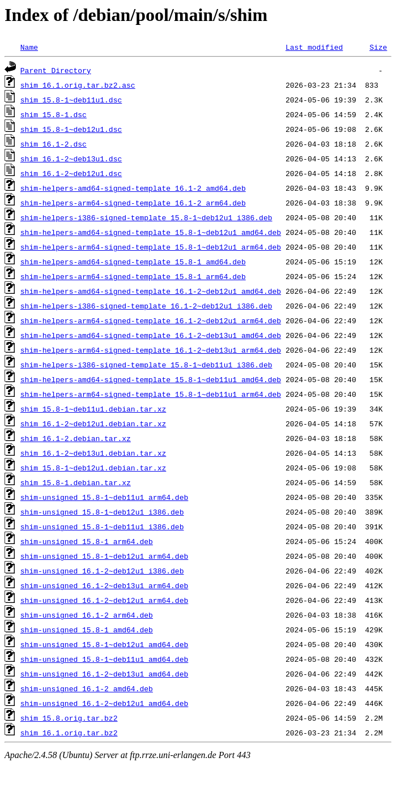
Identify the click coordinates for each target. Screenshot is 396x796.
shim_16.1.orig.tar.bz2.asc (77, 85)
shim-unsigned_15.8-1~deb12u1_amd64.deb (104, 644)
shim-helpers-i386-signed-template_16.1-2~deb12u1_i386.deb (146, 306)
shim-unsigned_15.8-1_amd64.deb (86, 629)
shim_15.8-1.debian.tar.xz (75, 482)
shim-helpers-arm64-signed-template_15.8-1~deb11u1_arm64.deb (150, 394)
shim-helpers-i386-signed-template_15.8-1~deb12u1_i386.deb (146, 217)
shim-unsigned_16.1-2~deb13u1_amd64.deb (104, 674)
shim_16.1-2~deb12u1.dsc (71, 173)
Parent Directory (55, 70)
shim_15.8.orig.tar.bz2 (69, 718)
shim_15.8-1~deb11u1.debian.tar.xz (93, 409)
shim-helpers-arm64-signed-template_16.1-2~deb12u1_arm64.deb (150, 320)
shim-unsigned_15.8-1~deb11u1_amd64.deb (104, 659)
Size (378, 47)
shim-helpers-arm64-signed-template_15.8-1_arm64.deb (133, 276)
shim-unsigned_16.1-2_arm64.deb (86, 615)
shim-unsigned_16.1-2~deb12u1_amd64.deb (104, 703)
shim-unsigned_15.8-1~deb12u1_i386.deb (102, 512)
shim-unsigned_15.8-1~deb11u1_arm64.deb (104, 497)
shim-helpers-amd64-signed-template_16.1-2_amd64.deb (133, 188)
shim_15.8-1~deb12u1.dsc (71, 129)
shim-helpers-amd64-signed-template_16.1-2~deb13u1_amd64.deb (150, 335)
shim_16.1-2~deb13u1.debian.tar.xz (93, 453)
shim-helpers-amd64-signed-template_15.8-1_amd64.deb (133, 261)
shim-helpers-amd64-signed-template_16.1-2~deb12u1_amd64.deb (150, 291)
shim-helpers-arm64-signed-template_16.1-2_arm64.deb (133, 203)
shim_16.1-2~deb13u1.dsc (71, 158)
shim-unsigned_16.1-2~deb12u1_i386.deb (102, 571)
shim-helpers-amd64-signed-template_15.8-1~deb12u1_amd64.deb (150, 232)
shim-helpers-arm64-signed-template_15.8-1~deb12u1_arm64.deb (150, 247)
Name (29, 47)
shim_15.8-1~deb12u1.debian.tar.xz (93, 468)
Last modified (314, 47)
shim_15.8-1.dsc (53, 114)
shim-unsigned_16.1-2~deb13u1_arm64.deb (104, 585)
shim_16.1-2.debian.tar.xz (75, 438)
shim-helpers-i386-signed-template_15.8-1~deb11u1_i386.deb (146, 365)
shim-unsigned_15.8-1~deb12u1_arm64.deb (104, 556)
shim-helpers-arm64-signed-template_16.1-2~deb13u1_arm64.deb (150, 350)
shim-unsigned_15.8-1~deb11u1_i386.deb (102, 526)
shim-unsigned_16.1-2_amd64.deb (86, 688)
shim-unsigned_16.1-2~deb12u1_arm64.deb (104, 600)
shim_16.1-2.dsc (53, 144)
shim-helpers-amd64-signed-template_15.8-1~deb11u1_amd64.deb (150, 379)
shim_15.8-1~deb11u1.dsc (71, 100)
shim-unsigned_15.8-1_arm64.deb (86, 541)
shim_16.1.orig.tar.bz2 (69, 732)
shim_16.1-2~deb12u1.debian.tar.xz (93, 423)
